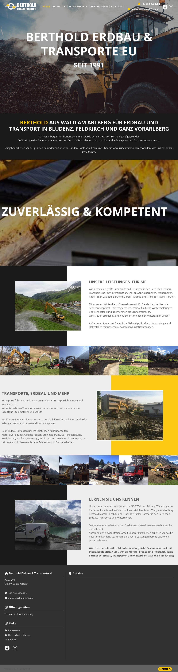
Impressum (14, 630)
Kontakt (12, 639)
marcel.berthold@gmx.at (145, 8)
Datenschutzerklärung (19, 634)
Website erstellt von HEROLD (17, 669)
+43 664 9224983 (150, 3)
